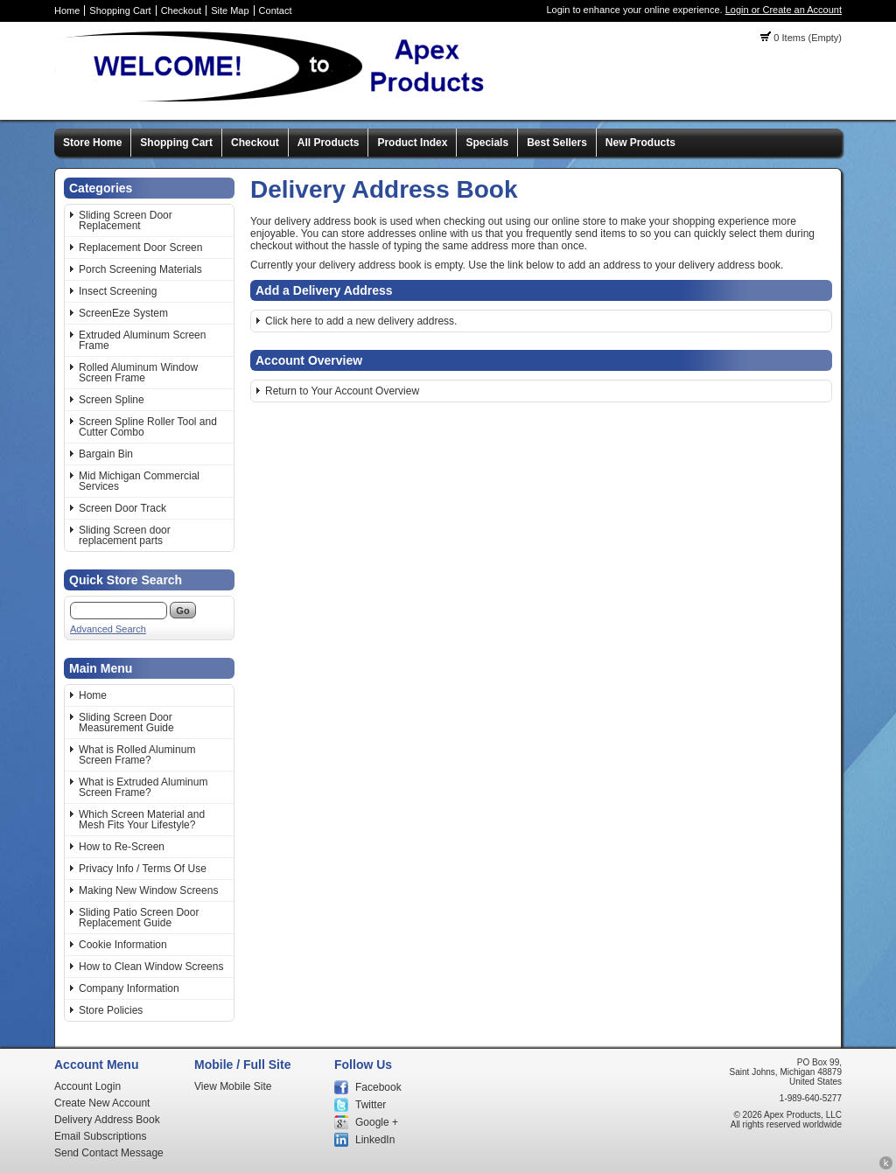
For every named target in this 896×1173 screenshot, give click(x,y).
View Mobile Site (233, 1086)
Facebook (378, 1087)
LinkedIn (375, 1140)
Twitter (370, 1105)
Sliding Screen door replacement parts (125, 535)
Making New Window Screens (148, 890)
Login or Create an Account (783, 9)
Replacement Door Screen (140, 247)
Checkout (181, 10)
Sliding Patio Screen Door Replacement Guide (139, 917)
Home (67, 10)
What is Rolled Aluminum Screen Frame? (137, 755)
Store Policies (111, 1010)
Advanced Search (108, 629)
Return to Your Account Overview (342, 391)
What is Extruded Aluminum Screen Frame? (143, 787)
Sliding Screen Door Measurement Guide (126, 722)
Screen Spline (111, 400)
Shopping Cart (119, 10)
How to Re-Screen (121, 847)
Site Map (229, 10)
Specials (487, 142)
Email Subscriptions (100, 1136)
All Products (329, 142)
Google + (376, 1122)
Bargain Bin (106, 454)
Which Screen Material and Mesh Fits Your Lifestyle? (142, 819)
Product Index (412, 142)
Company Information (129, 988)
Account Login (87, 1086)
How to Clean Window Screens (151, 966)
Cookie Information (123, 945)
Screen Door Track (122, 508)
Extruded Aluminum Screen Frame (142, 340)
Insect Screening (118, 291)
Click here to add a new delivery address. (361, 321)
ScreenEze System (123, 313)
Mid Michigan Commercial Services (139, 481)
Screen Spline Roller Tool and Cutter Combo (148, 426)
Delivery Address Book (107, 1120)
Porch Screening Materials (140, 269)
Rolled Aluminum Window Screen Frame (138, 372)
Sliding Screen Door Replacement (125, 220)
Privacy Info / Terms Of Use (142, 868)
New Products (641, 142)
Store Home (92, 142)
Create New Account (102, 1103)
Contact (275, 10)
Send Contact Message (109, 1153)
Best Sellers (557, 142)
